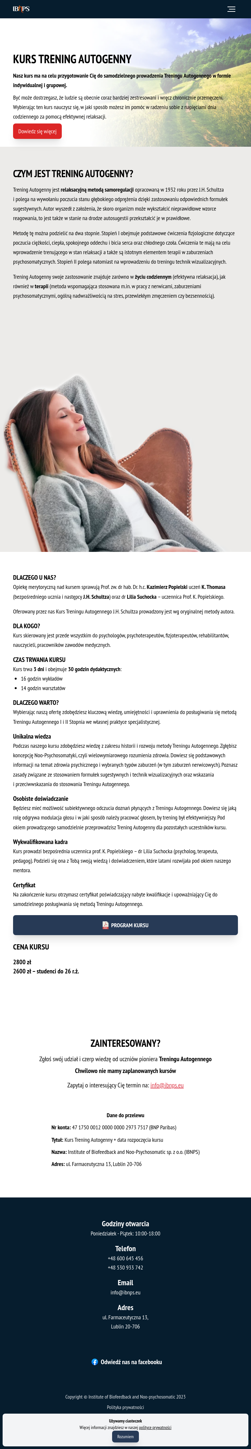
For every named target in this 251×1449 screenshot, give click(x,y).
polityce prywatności (155, 1427)
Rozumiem (125, 1437)
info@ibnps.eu (164, 1086)
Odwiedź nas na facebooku (127, 1362)
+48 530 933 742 (125, 1267)
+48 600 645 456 (125, 1258)
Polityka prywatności (125, 1407)
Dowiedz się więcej (37, 131)
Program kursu (125, 918)
